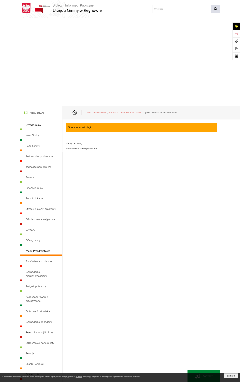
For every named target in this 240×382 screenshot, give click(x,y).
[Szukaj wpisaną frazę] (215, 9)
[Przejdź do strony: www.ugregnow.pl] (236, 41)
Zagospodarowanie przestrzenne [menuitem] (37, 211)
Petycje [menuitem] (30, 265)
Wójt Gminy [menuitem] (33, 47)
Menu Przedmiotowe (96, 25)
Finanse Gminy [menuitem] (34, 100)
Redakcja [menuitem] (31, 297)
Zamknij (231, 375)
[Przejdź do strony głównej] (61, 8)
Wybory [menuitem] (30, 142)
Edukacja (113, 25)
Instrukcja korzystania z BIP (141, 343)
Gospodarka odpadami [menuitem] (39, 234)
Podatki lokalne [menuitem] (34, 110)
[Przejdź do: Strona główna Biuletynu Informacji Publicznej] (78, 25)
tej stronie (79, 377)
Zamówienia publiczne (70, 343)
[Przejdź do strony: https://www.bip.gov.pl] (236, 34)
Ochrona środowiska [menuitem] (38, 223)
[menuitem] (41, 37)
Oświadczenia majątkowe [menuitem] (40, 131)
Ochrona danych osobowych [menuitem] (42, 307)
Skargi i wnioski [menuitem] (35, 276)
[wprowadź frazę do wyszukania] (181, 9)
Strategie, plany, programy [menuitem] (41, 121)
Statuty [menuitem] (30, 89)
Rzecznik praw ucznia (131, 25)
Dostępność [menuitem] (33, 286)
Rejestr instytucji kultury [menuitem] (40, 244)
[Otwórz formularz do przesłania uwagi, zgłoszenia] (236, 48)
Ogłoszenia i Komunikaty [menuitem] (40, 255)
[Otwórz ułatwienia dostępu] (236, 26)
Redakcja (118, 343)
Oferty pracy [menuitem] (33, 152)
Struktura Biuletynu (97, 343)
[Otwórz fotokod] (236, 56)
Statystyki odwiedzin (200, 343)
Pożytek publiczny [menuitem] (36, 198)
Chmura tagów (120, 351)
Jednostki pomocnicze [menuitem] (38, 79)
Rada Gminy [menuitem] (33, 58)
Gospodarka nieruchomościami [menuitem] (36, 186)
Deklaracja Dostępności (172, 343)
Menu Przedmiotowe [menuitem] (38, 163)
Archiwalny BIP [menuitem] (34, 318)
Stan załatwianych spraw (41, 343)
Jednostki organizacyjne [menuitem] (39, 68)
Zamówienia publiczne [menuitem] (39, 173)
